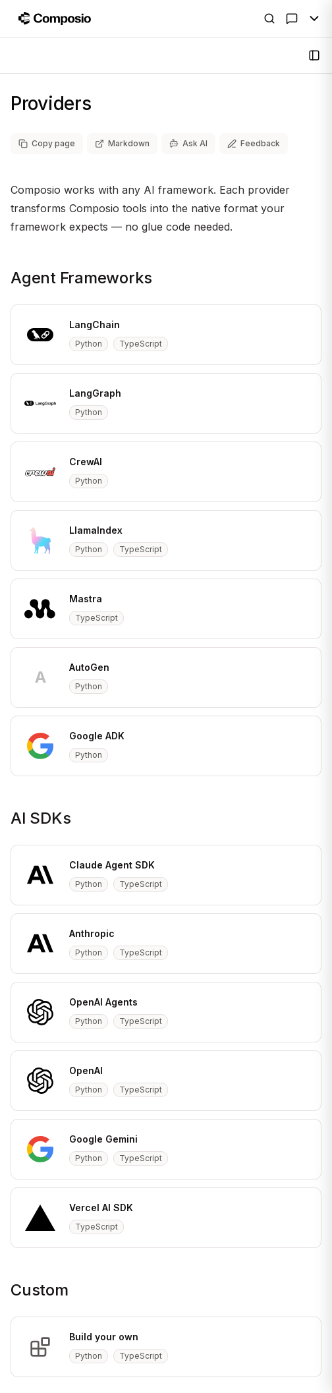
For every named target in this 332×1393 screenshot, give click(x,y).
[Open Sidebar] (314, 55)
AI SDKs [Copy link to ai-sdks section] (40, 818)
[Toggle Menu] (314, 18)
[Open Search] (269, 18)
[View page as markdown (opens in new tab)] (122, 143)
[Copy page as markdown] (47, 143)
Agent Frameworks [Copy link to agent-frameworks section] (81, 277)
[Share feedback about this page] (253, 143)
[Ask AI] (292, 18)
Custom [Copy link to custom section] (40, 1289)
